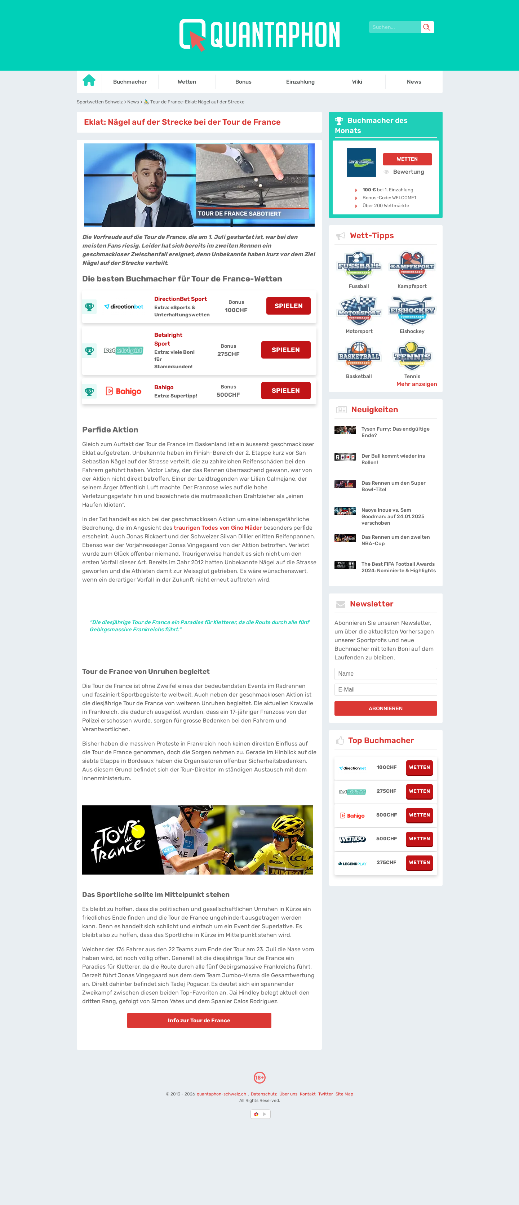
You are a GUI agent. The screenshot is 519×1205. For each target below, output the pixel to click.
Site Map (344, 1094)
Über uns (288, 1094)
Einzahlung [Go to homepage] (300, 82)
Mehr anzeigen (416, 384)
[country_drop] (266, 1114)
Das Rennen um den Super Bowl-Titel (393, 486)
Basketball (359, 376)
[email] (385, 690)
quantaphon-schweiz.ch (221, 1094)
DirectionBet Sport (180, 298)
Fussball (359, 286)
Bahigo (164, 387)
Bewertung (403, 171)
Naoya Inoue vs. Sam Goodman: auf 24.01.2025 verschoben (393, 516)
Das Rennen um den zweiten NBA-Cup (395, 540)
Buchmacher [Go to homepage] (130, 82)
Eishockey (412, 331)
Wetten (407, 159)
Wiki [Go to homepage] (357, 82)
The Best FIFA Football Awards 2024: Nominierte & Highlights (398, 567)
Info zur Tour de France (199, 1020)
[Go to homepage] (89, 83)
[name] (385, 674)
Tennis (412, 376)
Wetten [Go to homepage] (187, 82)
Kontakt (307, 1094)
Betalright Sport (168, 339)
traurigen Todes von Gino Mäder (218, 527)
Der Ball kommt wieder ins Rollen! (393, 459)
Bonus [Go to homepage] (243, 82)
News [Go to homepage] (414, 82)
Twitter (325, 1094)
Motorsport (359, 331)
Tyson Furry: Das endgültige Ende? (395, 432)
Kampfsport (412, 286)
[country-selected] (257, 1114)
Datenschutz (264, 1094)
